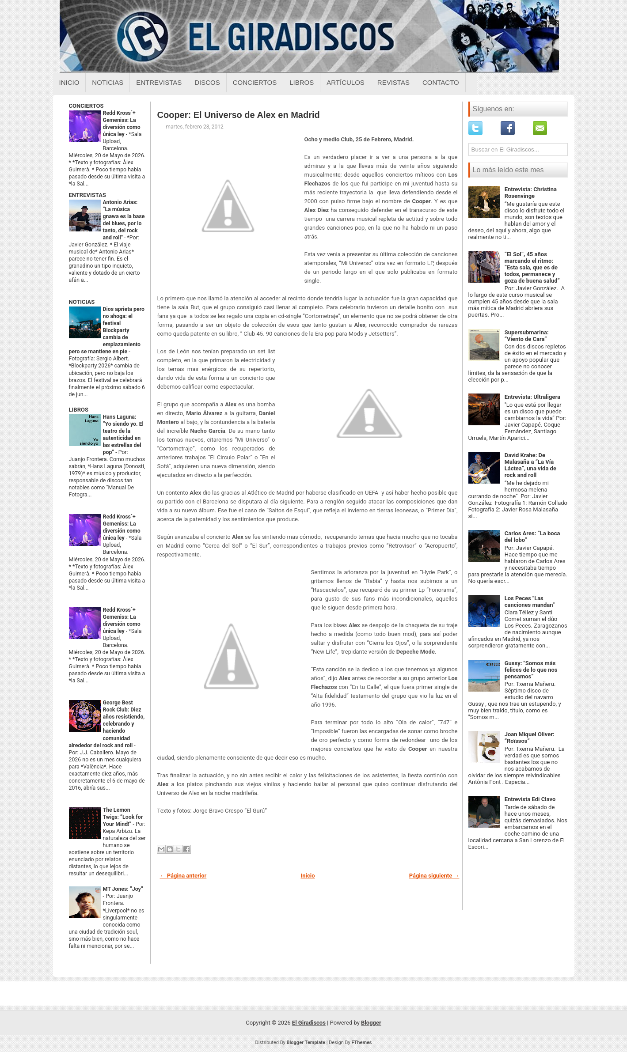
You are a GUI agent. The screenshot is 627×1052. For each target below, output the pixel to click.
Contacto (440, 82)
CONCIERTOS (86, 105)
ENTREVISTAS (87, 195)
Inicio (69, 82)
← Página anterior (183, 875)
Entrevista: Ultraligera (532, 397)
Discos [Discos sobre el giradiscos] (207, 82)
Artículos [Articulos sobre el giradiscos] (346, 82)
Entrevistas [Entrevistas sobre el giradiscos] (159, 82)
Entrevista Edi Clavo (530, 799)
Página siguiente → (434, 875)
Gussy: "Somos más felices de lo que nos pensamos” (531, 670)
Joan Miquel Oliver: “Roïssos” (530, 737)
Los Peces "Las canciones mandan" (530, 601)
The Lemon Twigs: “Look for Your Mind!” (123, 817)
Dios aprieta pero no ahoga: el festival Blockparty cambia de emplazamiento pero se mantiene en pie (106, 330)
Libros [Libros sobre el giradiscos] (301, 82)
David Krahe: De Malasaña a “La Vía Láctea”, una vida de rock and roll (530, 465)
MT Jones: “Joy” (123, 889)
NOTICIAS (82, 302)
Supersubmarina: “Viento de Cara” (527, 335)
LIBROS (78, 409)
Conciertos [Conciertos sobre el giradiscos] (255, 82)
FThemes (361, 1042)
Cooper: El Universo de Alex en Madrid (238, 114)
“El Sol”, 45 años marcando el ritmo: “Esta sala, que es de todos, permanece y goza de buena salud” (532, 267)
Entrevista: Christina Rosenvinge (531, 192)
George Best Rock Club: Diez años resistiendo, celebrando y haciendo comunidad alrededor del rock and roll (107, 724)
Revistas (393, 82)
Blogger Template (305, 1042)
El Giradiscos (309, 1022)
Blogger (371, 1022)
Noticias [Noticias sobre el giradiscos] (107, 82)
